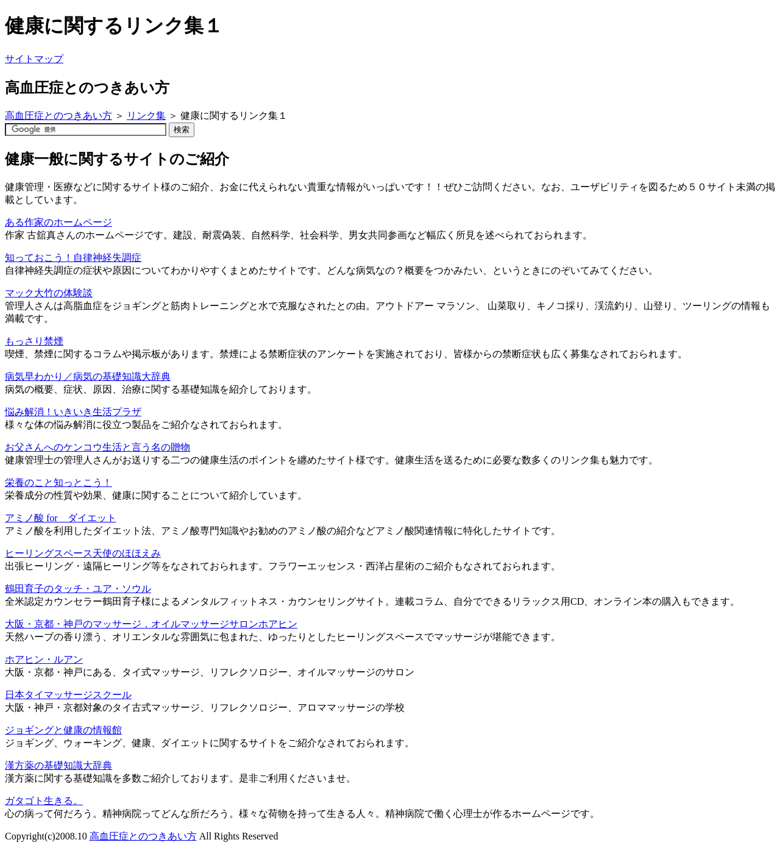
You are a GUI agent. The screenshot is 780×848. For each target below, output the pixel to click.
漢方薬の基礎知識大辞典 (58, 765)
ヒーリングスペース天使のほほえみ (83, 553)
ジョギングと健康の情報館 (63, 730)
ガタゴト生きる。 (44, 801)
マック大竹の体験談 (49, 293)
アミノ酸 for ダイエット (60, 518)
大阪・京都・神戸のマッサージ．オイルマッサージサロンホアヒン (151, 624)
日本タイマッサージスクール (68, 694)
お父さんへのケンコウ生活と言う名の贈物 (97, 447)
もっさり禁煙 (34, 341)
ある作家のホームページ (58, 222)
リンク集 (146, 115)
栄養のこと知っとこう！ (58, 482)
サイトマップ (34, 59)
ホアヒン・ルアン (44, 659)
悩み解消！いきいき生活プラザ (73, 412)
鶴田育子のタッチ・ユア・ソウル (78, 588)
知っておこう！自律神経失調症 (73, 257)
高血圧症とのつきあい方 (58, 115)
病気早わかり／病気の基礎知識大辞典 (88, 376)
